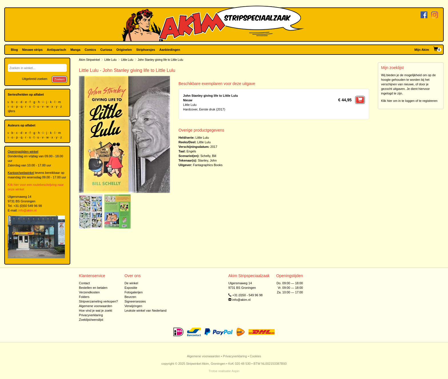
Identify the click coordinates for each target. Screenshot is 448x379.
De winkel (131, 283)
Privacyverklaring (91, 315)
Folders (84, 297)
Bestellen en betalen (93, 287)
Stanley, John (207, 160)
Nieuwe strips (32, 49)
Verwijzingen (133, 306)
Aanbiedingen (169, 49)
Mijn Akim (421, 49)
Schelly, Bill (208, 156)
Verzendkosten (89, 292)
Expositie (131, 287)
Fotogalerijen (134, 292)
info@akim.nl (27, 210)
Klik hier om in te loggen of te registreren (409, 100)
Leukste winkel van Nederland (146, 310)
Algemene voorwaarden (95, 306)
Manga (75, 49)
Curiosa (106, 49)
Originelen (124, 49)
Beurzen (130, 297)
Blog (14, 49)
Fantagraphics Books (208, 165)
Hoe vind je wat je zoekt (95, 310)
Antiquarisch (56, 49)
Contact (84, 283)
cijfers (11, 111)
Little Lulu (110, 59)
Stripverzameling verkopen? (98, 301)
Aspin (235, 371)
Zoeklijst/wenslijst (91, 319)
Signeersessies (135, 301)
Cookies (255, 356)
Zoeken (59, 79)
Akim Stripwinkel (89, 59)
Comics (90, 49)
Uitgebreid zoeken (34, 78)
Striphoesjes (145, 49)
